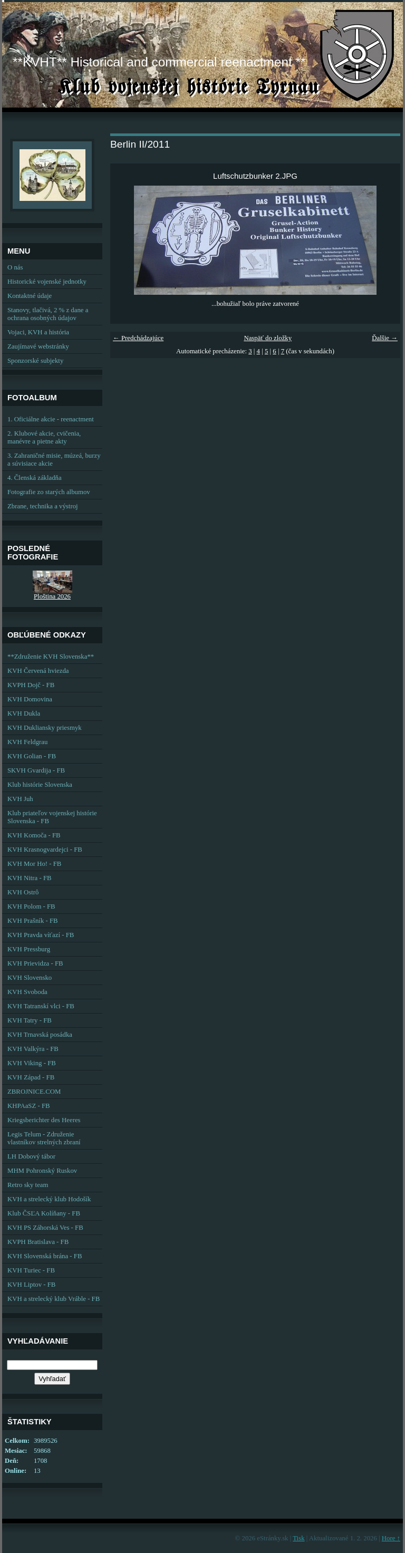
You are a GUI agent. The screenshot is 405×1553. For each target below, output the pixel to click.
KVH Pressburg (28, 949)
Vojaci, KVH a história (38, 332)
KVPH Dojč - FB (30, 685)
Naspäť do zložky (268, 338)
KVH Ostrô (22, 892)
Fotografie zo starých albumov (48, 492)
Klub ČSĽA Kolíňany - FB (43, 1213)
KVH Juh (20, 799)
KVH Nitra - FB (29, 878)
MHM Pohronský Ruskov (42, 1170)
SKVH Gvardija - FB (36, 770)
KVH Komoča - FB (34, 835)
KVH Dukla (23, 713)
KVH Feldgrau (27, 742)
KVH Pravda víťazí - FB (40, 935)
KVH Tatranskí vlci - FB (40, 1006)
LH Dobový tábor (31, 1156)
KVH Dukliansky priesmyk (44, 727)
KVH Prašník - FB (32, 920)
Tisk (298, 1538)
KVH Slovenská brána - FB (44, 1256)
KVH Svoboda (27, 992)
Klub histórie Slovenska (39, 784)
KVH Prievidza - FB (35, 963)
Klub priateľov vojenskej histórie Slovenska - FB (52, 817)
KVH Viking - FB (31, 1063)
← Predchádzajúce (138, 338)
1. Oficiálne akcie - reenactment (50, 419)
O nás (15, 267)
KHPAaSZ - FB (28, 1106)
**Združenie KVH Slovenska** (50, 656)
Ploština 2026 (52, 596)
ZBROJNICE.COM (34, 1091)
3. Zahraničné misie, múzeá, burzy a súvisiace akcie (54, 459)
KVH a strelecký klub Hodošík (49, 1199)
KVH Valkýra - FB (33, 1049)
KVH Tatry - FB (29, 1020)
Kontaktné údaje (29, 296)
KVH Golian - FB (31, 756)
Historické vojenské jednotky (46, 281)
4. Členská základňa (34, 477)
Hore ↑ (391, 1538)
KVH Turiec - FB (31, 1270)
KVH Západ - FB (30, 1077)
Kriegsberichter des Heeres (44, 1120)
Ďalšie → (385, 338)
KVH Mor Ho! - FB (34, 863)
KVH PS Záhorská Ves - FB (45, 1227)
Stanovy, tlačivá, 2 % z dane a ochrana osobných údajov (47, 314)
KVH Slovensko (29, 977)
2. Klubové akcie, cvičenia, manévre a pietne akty (44, 437)
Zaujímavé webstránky (38, 346)
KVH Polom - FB (31, 906)
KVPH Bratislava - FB (38, 1242)
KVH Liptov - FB (31, 1284)
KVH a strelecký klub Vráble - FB (53, 1299)
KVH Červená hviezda (38, 670)
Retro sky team (27, 1185)
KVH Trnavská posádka (39, 1034)
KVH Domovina (29, 699)
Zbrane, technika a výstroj (42, 506)
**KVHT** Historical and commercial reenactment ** (159, 62)
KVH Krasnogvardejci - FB (44, 849)
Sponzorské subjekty (35, 360)
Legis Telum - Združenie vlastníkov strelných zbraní (44, 1138)
